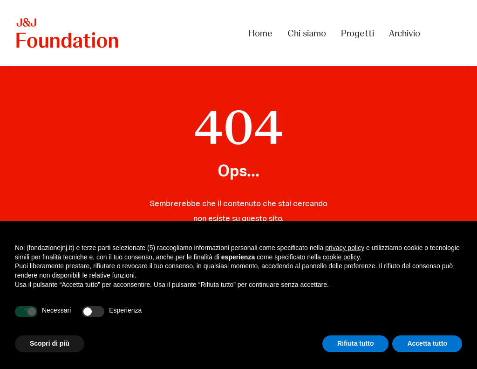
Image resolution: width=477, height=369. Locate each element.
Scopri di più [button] (49, 343)
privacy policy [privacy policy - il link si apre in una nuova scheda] (344, 247)
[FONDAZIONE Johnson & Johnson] (68, 33)
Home (260, 33)
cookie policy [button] (341, 257)
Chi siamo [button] (306, 33)
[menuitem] (263, 33)
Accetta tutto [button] (427, 343)
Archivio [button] (404, 33)
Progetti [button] (357, 33)
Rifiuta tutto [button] (355, 343)
